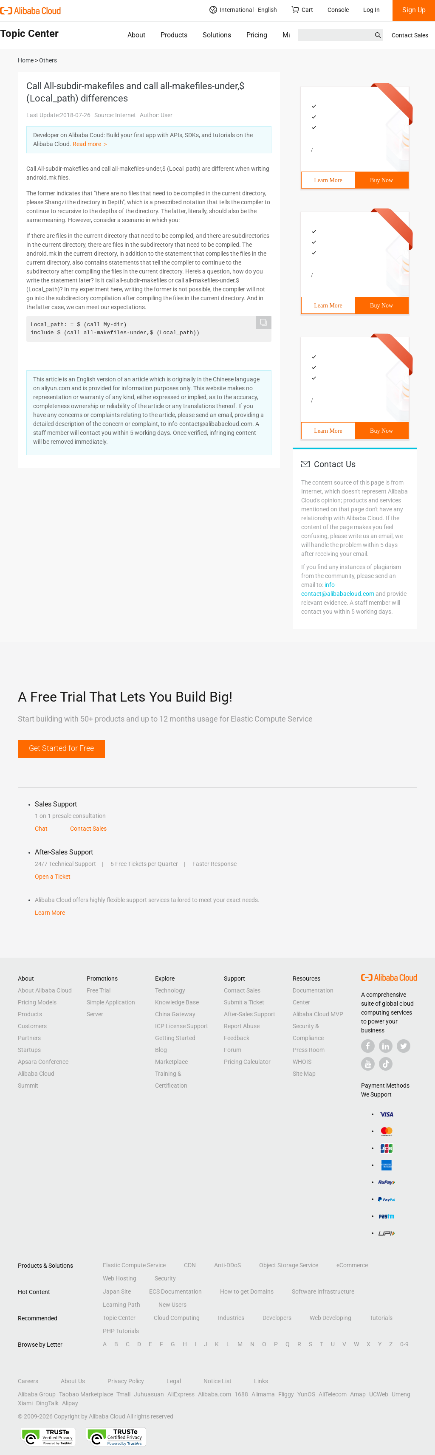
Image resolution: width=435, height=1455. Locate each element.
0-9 (404, 1344)
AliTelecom (333, 1394)
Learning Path (121, 1304)
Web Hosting (119, 1278)
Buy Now (381, 180)
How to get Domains (247, 1291)
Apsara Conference (43, 1061)
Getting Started (175, 1038)
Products (174, 35)
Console (338, 9)
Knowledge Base (177, 1002)
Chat (41, 828)
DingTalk (47, 1403)
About (136, 35)
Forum (232, 1049)
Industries (231, 1317)
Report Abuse (242, 1026)
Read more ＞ (90, 144)
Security (165, 1278)
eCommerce (352, 1265)
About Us (73, 1381)
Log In (371, 9)
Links (261, 1381)
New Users (172, 1304)
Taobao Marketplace (86, 1394)
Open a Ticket (53, 876)
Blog (161, 1049)
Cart (302, 9)
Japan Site (117, 1291)
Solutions (217, 35)
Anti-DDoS (227, 1265)
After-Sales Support (249, 1014)
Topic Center (119, 1317)
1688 (241, 1394)
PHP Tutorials (121, 1331)
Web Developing (330, 1317)
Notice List (217, 1381)
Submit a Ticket (244, 1002)
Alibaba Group (37, 1394)
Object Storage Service (288, 1265)
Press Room (309, 1049)
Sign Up (414, 10)
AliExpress (181, 1394)
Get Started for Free (61, 748)
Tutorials (381, 1317)
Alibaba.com (214, 1394)
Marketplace (171, 1061)
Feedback (236, 1038)
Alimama (263, 1394)
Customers (32, 1026)
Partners (29, 1038)
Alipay (70, 1403)
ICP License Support (181, 1026)
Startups (29, 1049)
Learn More (328, 180)
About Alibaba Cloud (45, 990)
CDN (190, 1265)
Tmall (123, 1394)
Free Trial (98, 990)
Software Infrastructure (323, 1291)
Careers (28, 1381)
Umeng (401, 1394)
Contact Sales (410, 35)
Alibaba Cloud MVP (318, 1014)
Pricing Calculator (247, 1061)
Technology (170, 990)
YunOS (306, 1394)
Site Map (304, 1073)
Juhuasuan (149, 1394)
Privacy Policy (125, 1381)
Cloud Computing (177, 1317)
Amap (358, 1394)
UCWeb (378, 1394)
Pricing (256, 35)
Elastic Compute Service (134, 1265)
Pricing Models (37, 1002)
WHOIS (302, 1061)
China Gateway (175, 1014)
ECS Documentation (175, 1291)
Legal (174, 1381)
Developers (277, 1317)
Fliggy (286, 1394)
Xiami (25, 1403)
